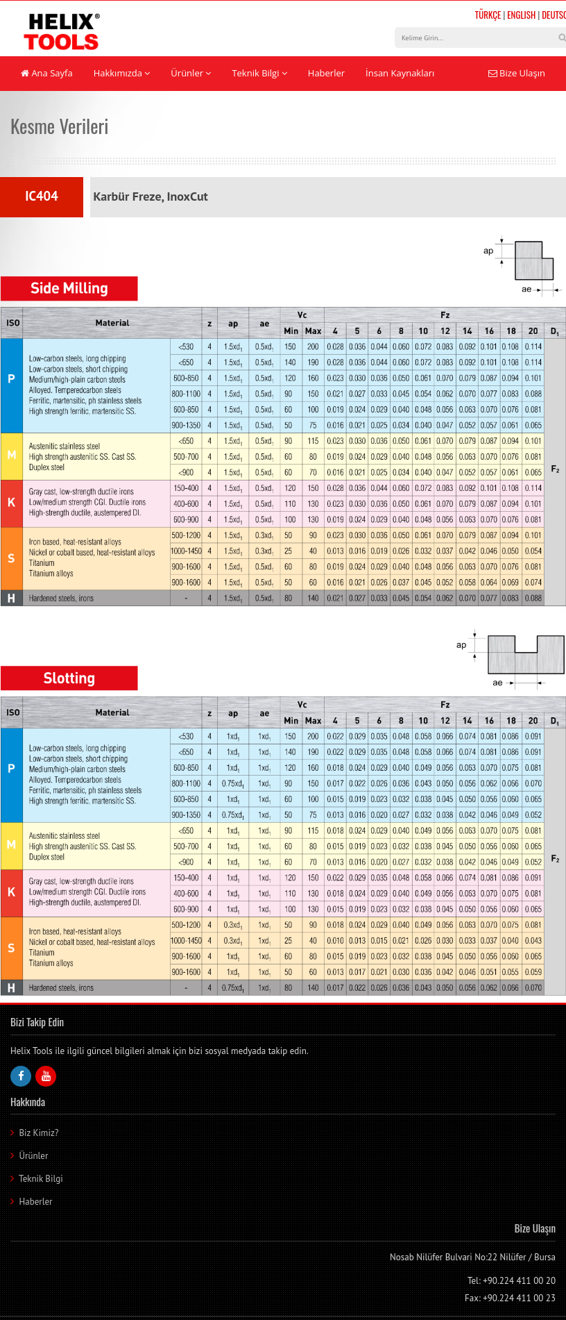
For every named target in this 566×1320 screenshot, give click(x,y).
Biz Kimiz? (38, 1133)
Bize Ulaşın (516, 73)
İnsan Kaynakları (400, 73)
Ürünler (191, 73)
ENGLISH (521, 15)
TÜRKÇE (488, 15)
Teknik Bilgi (259, 73)
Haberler (326, 73)
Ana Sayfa (47, 73)
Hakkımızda (122, 73)
